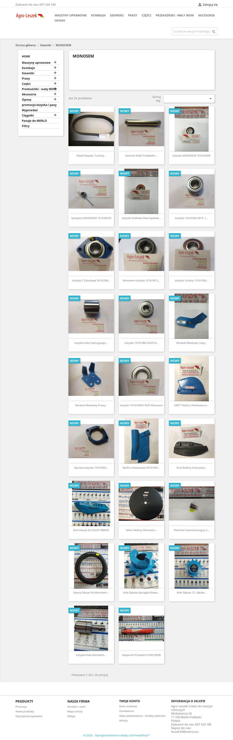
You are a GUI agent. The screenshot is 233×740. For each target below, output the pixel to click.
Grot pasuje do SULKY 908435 (91, 530)
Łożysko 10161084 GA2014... (141, 343)
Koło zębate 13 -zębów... (191, 592)
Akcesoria (206, 15)
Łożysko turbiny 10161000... (192, 280)
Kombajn (98, 15)
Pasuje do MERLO (34, 121)
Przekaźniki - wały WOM (175, 15)
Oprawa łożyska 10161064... (91, 467)
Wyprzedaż (30, 110)
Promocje (21, 706)
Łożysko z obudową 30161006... (91, 280)
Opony (60, 21)
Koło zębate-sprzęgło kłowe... (141, 592)
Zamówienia (126, 711)
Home (26, 56)
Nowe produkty (24, 711)
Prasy (132, 15)
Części (146, 15)
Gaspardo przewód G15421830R (141, 655)
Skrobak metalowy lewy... (191, 343)
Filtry (25, 126)
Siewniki (117, 15)
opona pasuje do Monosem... (91, 592)
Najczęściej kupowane (28, 716)
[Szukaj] (195, 31)
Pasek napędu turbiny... (91, 155)
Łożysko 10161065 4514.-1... (191, 218)
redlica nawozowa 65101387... (141, 467)
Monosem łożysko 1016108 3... (141, 280)
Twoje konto (129, 701)
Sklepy (71, 716)
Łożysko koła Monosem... (91, 655)
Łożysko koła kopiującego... (91, 343)
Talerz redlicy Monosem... (141, 530)
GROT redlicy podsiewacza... (191, 405)
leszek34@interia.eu (185, 732)
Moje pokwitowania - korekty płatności (142, 715)
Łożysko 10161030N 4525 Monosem (141, 405)
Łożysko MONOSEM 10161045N (192, 155)
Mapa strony (75, 711)
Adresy (123, 720)
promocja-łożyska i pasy (39, 105)
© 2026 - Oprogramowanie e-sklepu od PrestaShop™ (116, 735)
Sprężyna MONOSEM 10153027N (91, 218)
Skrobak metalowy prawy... (91, 405)
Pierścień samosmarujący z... (191, 530)
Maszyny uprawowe (71, 15)
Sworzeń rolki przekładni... (141, 155)
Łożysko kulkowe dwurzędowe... (141, 218)
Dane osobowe (128, 706)
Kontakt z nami (76, 706)
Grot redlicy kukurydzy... (192, 467)
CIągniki (28, 115)
